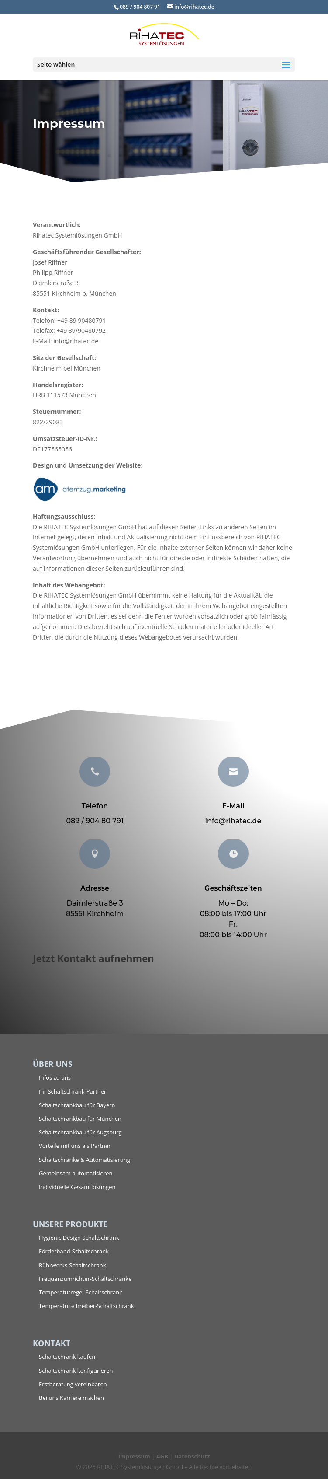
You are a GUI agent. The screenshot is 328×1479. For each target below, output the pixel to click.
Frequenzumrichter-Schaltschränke (85, 1279)
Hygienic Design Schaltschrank (79, 1237)
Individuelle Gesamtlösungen (77, 1187)
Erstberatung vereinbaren (73, 1384)
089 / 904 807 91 (140, 6)
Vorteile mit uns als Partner (75, 1146)
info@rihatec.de (233, 821)
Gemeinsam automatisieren (75, 1173)
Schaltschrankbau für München (80, 1118)
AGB (162, 1456)
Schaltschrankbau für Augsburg (80, 1132)
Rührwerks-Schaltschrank (72, 1265)
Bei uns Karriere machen (71, 1398)
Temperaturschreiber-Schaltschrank (86, 1306)
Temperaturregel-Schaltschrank (80, 1292)
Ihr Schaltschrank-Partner (72, 1091)
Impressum (134, 1456)
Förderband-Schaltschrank (74, 1251)
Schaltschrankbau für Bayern (77, 1105)
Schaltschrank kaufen (67, 1356)
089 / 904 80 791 (94, 821)
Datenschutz (192, 1456)
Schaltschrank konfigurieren (76, 1370)
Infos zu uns (55, 1077)
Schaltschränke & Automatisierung (84, 1160)
